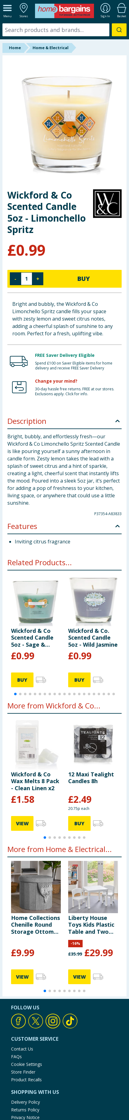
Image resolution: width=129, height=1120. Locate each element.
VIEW (22, 823)
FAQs (16, 1056)
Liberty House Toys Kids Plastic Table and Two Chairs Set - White (93, 924)
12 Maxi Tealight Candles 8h (91, 778)
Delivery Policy (25, 1102)
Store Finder (23, 1072)
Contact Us (22, 1049)
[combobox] (64, 29)
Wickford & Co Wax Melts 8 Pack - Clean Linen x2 (35, 781)
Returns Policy (25, 1110)
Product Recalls (26, 1080)
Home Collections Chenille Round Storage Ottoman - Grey (36, 924)
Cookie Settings (26, 1064)
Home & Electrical (50, 47)
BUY (83, 278)
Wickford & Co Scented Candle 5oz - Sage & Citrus (32, 637)
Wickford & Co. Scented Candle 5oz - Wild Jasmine (93, 637)
